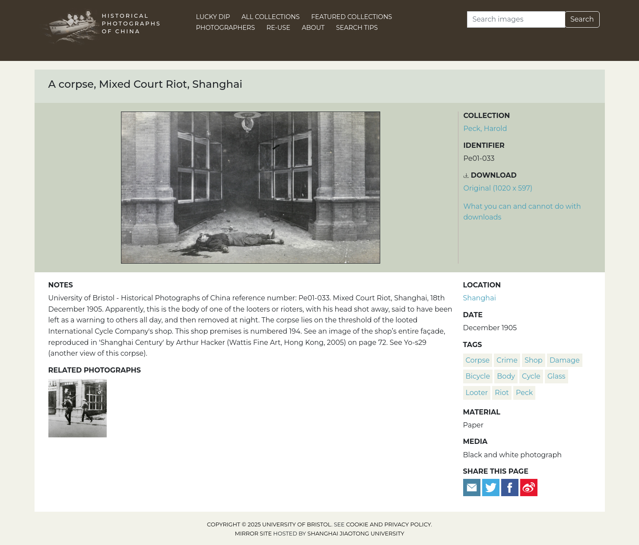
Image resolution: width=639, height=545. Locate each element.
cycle (531, 376)
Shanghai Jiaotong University (356, 533)
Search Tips (357, 28)
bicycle (478, 376)
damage (565, 360)
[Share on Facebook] (509, 487)
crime (507, 360)
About (313, 28)
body (506, 376)
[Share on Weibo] (528, 487)
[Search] (516, 19)
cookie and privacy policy (388, 524)
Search (582, 19)
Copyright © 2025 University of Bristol (269, 524)
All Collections (271, 17)
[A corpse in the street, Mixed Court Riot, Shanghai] (77, 407)
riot (502, 393)
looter (477, 393)
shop (534, 360)
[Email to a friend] (472, 487)
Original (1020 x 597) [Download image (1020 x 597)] (498, 188)
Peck (524, 393)
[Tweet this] (491, 487)
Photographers (225, 28)
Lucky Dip (213, 17)
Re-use (278, 28)
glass (556, 376)
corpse (478, 360)
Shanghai (479, 298)
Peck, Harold (485, 128)
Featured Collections (351, 17)
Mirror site (253, 533)
